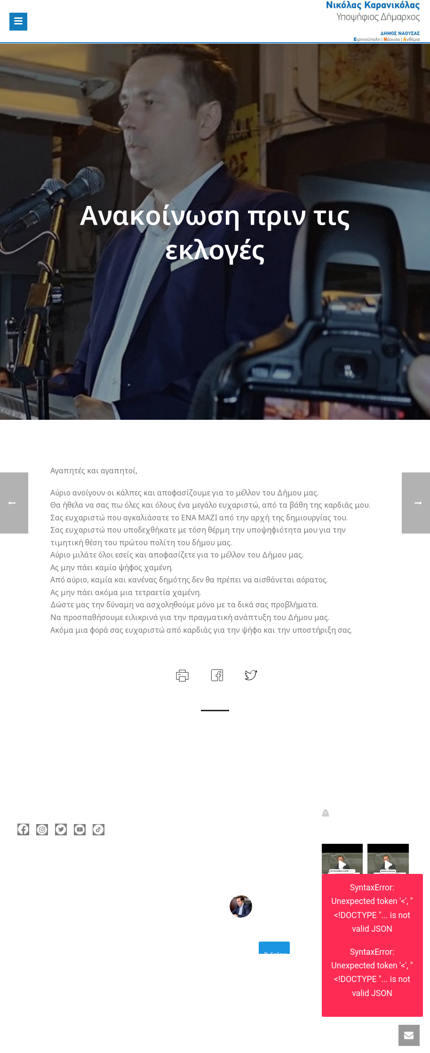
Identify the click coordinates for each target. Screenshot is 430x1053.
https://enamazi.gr (61, 925)
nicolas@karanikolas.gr (68, 911)
